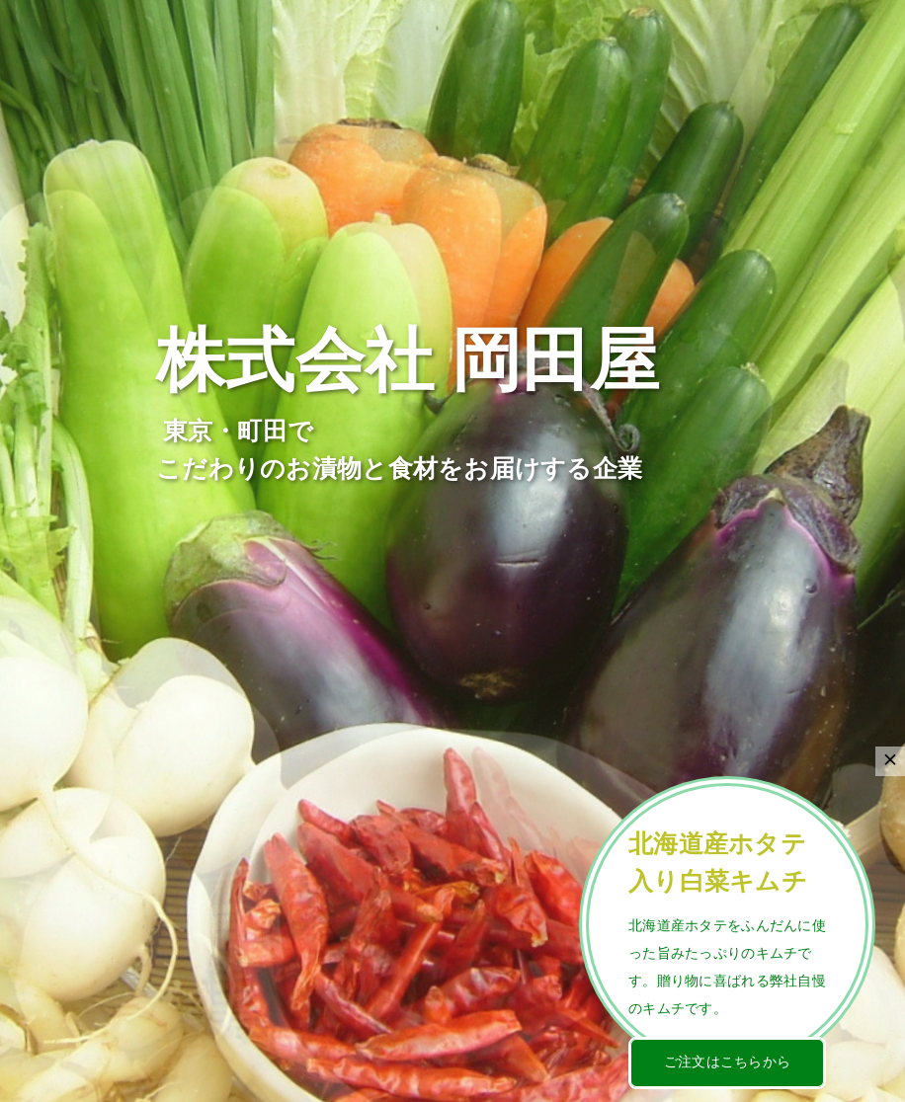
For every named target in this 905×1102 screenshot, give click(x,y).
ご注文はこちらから (727, 1062)
